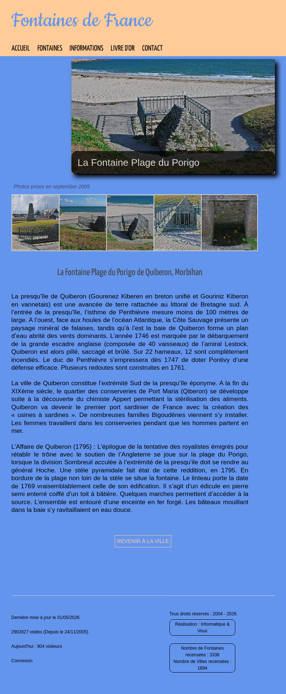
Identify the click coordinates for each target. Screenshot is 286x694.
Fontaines (49, 48)
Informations (86, 48)
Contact (152, 48)
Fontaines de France (81, 20)
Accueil (20, 48)
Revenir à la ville (143, 541)
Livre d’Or (123, 48)
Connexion (22, 660)
